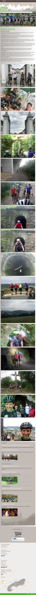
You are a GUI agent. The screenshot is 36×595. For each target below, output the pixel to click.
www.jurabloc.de (2, 555)
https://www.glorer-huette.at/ (4, 567)
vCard (4, 555)
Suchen (34, 12)
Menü (4, 1)
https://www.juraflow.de (2, 574)
